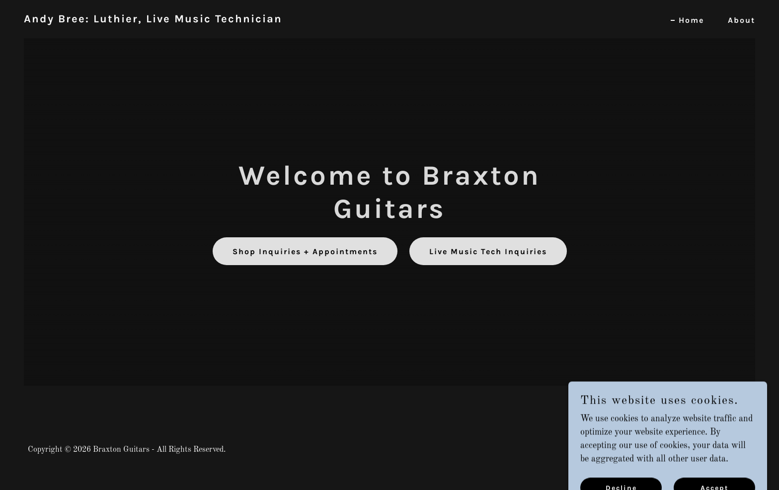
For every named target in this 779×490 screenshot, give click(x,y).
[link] (153, 19)
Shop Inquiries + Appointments (305, 251)
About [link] (741, 20)
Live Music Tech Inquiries (488, 251)
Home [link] (691, 20)
